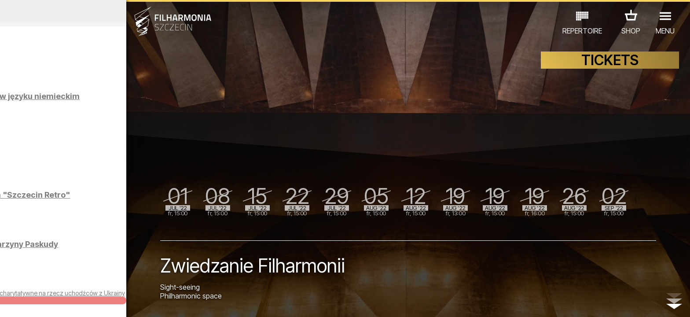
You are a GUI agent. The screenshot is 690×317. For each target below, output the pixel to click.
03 (38, 302)
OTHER (148, 278)
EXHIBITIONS (106, 278)
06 (80, 302)
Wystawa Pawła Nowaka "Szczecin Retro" (103, 199)
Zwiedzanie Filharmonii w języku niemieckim (105, 101)
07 (94, 302)
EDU (68, 278)
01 (10, 302)
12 (164, 302)
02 (24, 302)
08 (108, 302)
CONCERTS (33, 278)
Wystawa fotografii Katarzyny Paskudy (93, 249)
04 (52, 302)
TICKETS (610, 65)
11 (150, 302)
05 (66, 302)
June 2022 (89, 13)
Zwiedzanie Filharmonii (101, 145)
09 (122, 302)
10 (136, 302)
